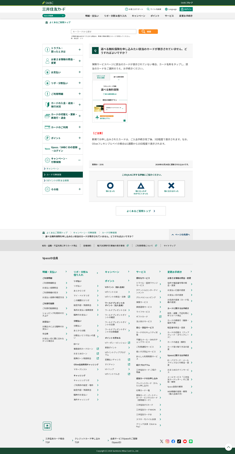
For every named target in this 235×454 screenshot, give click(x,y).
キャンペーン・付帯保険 (84, 232)
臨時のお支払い (80, 315)
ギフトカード (142, 316)
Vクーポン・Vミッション (116, 343)
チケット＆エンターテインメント (147, 291)
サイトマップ (170, 246)
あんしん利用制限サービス (147, 357)
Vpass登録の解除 (175, 386)
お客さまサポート (136, 9)
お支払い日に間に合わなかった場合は (53, 339)
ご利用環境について (145, 246)
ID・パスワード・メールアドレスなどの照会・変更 (178, 362)
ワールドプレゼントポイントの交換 (115, 323)
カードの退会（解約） (177, 342)
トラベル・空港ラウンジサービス (147, 284)
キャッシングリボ (81, 380)
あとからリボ (79, 291)
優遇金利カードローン (83, 349)
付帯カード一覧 (143, 390)
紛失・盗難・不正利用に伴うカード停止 (61, 246)
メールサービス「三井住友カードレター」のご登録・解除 (178, 379)
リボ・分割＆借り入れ (115, 15)
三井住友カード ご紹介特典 (146, 371)
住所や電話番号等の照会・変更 (177, 284)
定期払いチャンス (113, 359)
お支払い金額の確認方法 (53, 297)
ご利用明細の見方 (50, 292)
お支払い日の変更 (175, 295)
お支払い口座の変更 (176, 290)
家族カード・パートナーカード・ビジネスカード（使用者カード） (147, 397)
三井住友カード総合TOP (54, 440)
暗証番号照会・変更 (176, 327)
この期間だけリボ (81, 300)
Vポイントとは (111, 292)
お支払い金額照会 (50, 288)
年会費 (45, 334)
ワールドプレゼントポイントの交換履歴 (115, 330)
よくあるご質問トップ (60, 22)
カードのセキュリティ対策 (147, 333)
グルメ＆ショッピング (146, 297)
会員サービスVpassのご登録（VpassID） (123, 440)
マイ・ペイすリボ (81, 295)
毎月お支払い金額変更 (83, 310)
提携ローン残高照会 (82, 358)
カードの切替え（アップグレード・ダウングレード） (178, 334)
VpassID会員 (48, 15)
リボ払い (77, 286)
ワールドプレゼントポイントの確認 (115, 316)
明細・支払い (92, 15)
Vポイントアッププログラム (115, 353)
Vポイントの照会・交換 (115, 297)
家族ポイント (111, 347)
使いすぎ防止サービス (146, 351)
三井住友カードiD (144, 414)
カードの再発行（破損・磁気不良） (178, 321)
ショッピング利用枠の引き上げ (53, 314)
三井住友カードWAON (146, 409)
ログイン (188, 9)
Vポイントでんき (112, 374)
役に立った (110, 191)
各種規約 (88, 246)
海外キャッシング (81, 399)
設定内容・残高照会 (82, 305)
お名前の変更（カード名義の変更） (178, 301)
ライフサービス (143, 312)
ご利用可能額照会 (50, 308)
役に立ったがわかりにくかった (141, 192)
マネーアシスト (80, 369)
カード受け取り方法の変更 (178, 348)
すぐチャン (110, 364)
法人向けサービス (144, 321)
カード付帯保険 (53, 174)
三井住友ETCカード (144, 405)
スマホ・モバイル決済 (146, 419)
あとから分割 (79, 330)
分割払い (77, 326)
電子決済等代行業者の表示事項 (112, 246)
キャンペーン (138, 15)
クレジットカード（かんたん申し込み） (147, 384)
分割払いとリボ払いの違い (84, 336)
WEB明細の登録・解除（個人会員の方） (177, 392)
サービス (169, 15)
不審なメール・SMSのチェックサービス (147, 340)
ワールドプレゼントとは (115, 310)
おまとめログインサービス (178, 371)
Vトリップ (109, 369)
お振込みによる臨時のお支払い (53, 327)
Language (172, 9)
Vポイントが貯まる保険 (57, 180)
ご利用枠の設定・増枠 (83, 385)
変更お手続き (186, 15)
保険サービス (142, 302)
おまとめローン (80, 353)
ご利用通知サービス (145, 347)
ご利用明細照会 (49, 283)
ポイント (155, 15)
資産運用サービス (144, 307)
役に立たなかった (171, 191)
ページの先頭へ (182, 234)
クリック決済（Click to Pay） (146, 425)
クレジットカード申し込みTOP (87, 440)
